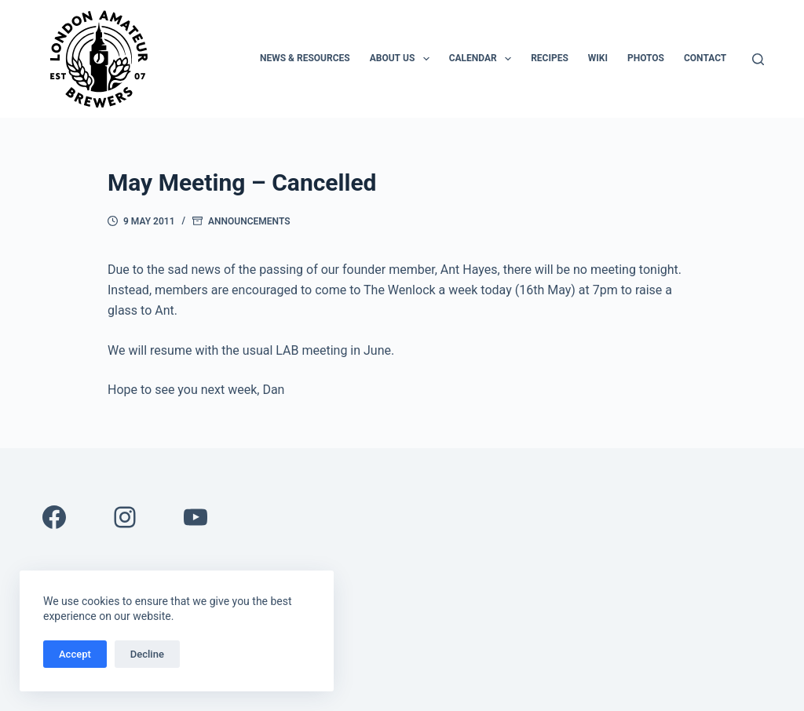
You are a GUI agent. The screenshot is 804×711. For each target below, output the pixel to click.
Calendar (483, 58)
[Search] (758, 59)
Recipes (549, 58)
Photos (645, 58)
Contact (705, 58)
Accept (75, 654)
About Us (403, 58)
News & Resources (305, 58)
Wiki (598, 58)
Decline (147, 654)
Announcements (249, 221)
